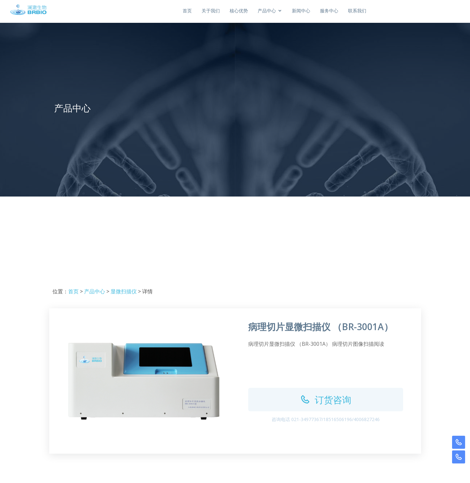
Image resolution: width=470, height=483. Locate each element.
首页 (232, 10)
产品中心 (94, 291)
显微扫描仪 (124, 291)
